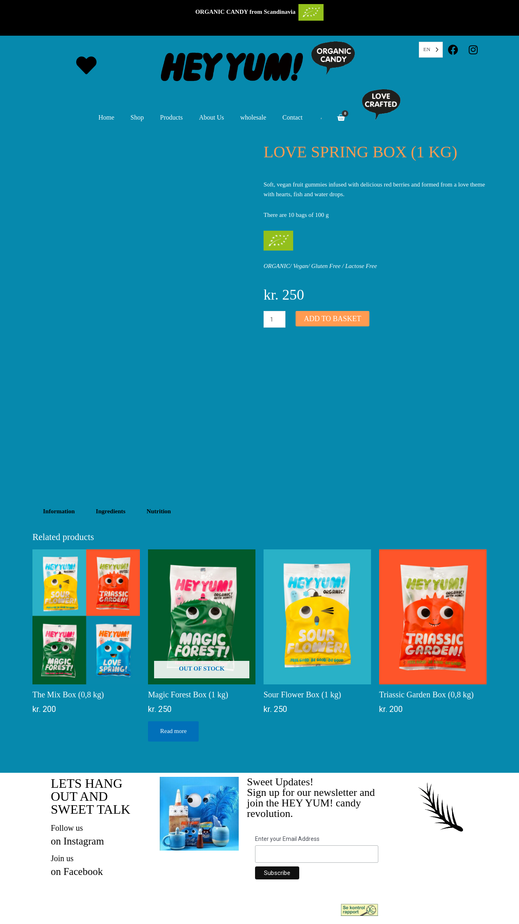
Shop (137, 117)
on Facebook (77, 871)
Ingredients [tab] (110, 511)
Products (171, 117)
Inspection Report (403, 908)
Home (106, 117)
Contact (293, 117)
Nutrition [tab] (158, 511)
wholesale (253, 117)
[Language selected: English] (431, 50)
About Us (211, 117)
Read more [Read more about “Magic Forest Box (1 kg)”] (173, 731)
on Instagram (77, 841)
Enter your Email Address (287, 839)
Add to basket (332, 319)
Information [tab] (59, 511)
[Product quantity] (274, 319)
